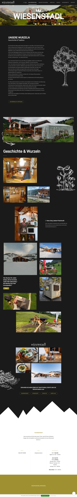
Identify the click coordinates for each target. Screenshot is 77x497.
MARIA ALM (53, 393)
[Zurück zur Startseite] (8, 3)
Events (58, 2)
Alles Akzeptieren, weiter (45, 495)
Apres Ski (52, 2)
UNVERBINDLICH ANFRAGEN (16, 101)
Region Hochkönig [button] (43, 2)
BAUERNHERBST (24, 393)
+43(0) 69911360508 (22, 453)
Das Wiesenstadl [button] (32, 2)
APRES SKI (44, 393)
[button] (73, 493)
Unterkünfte (65, 2)
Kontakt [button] (73, 2)
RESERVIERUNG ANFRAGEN (39, 485)
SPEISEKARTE (35, 393)
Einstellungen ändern (53, 495)
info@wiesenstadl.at (38, 453)
